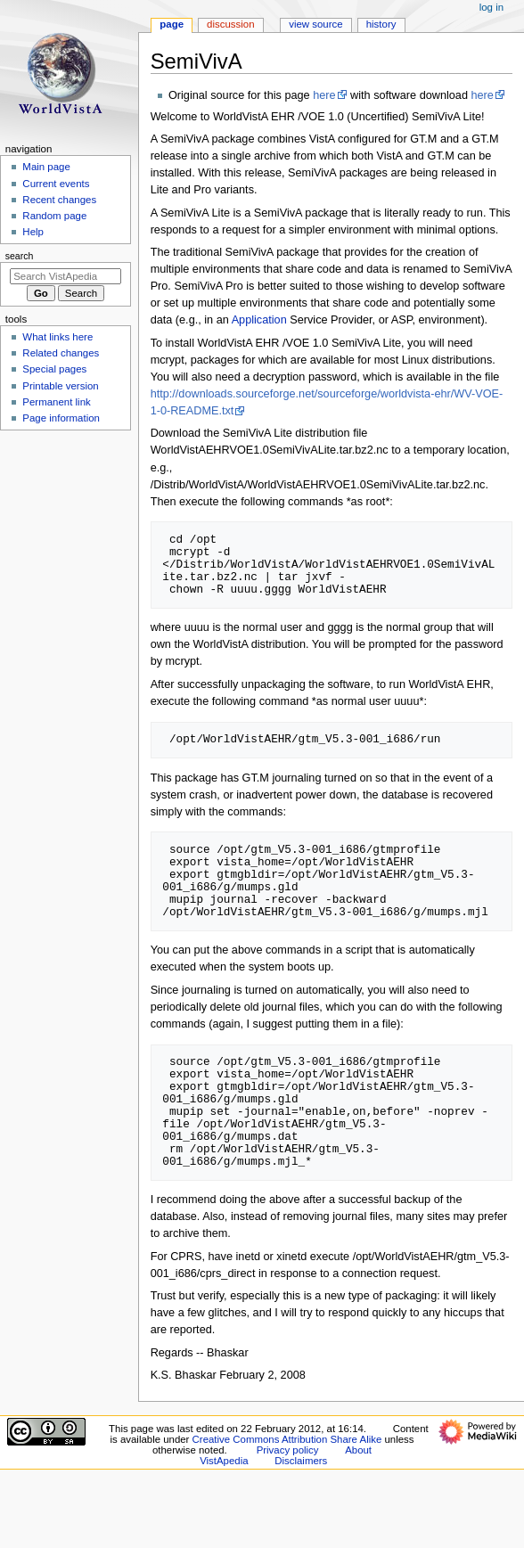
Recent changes (59, 199)
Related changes (60, 353)
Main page (46, 166)
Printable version (60, 386)
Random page (54, 215)
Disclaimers (300, 1460)
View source (315, 24)
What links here (57, 337)
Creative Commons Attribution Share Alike (287, 1439)
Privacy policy (288, 1450)
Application (259, 320)
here (324, 95)
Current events (55, 183)
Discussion (230, 24)
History (381, 24)
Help (33, 231)
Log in (491, 7)
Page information (61, 418)
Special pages (54, 369)
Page (172, 24)
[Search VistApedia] (65, 276)
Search (19, 255)
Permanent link (56, 402)
